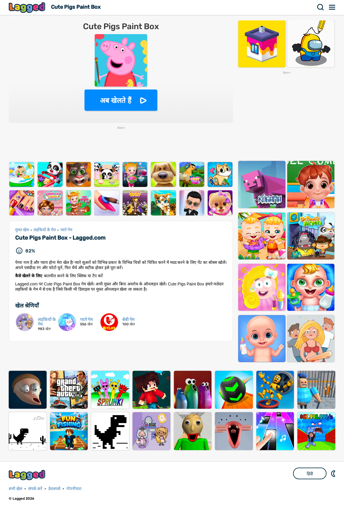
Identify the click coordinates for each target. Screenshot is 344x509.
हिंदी (310, 473)
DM (334, 473)
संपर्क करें (35, 488)
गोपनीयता (74, 488)
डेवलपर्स (54, 488)
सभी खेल (15, 488)
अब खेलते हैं (115, 100)
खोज (321, 7)
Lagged (28, 7)
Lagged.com (28, 475)
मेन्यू (332, 7)
